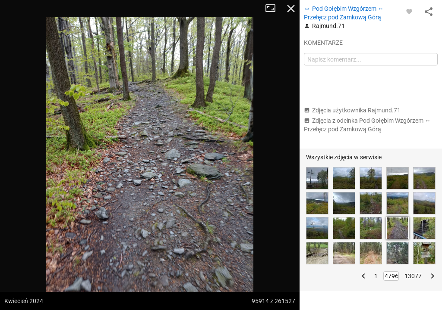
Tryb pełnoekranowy (273, 8)
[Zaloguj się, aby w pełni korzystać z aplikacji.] (409, 11)
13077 (413, 276)
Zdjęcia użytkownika (352, 110)
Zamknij (291, 8)
